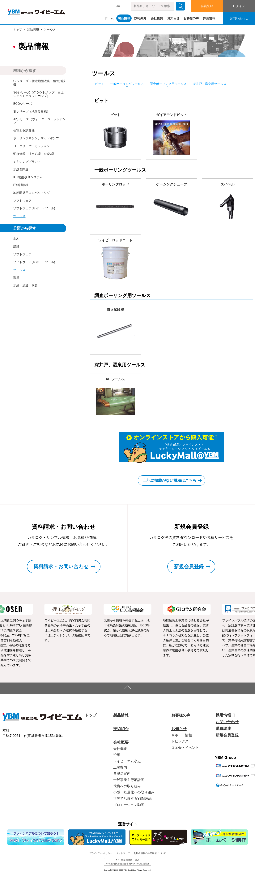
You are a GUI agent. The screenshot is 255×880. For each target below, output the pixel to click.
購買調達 (223, 728)
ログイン (239, 6)
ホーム (109, 18)
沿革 (116, 755)
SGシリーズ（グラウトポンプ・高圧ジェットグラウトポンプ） (38, 94)
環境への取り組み (127, 786)
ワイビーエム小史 (127, 761)
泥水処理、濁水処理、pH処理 (33, 154)
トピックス (180, 741)
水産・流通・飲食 (25, 285)
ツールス (50, 29)
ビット (99, 83)
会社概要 (157, 18)
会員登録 (207, 6)
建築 (16, 246)
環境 (16, 277)
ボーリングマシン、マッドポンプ (36, 138)
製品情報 (124, 18)
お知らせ (173, 18)
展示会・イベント (185, 747)
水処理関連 (20, 169)
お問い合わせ (239, 18)
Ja (118, 6)
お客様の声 (191, 18)
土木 (16, 238)
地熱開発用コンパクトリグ (31, 192)
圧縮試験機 (20, 185)
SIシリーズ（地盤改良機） (31, 111)
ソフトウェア (22, 200)
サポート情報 (181, 735)
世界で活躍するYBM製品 (132, 798)
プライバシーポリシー (100, 853)
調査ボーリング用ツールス (168, 83)
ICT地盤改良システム (28, 177)
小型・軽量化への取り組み (134, 792)
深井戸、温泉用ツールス (209, 83)
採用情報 (209, 18)
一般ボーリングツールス (127, 83)
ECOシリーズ (22, 103)
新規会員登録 (227, 735)
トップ (17, 29)
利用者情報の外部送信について (150, 853)
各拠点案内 (121, 773)
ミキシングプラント (27, 161)
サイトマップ (123, 853)
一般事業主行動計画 (128, 780)
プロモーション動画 (128, 805)
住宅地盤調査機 (24, 130)
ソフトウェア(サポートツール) (34, 208)
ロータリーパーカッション (31, 146)
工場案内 (120, 767)
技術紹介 (140, 18)
